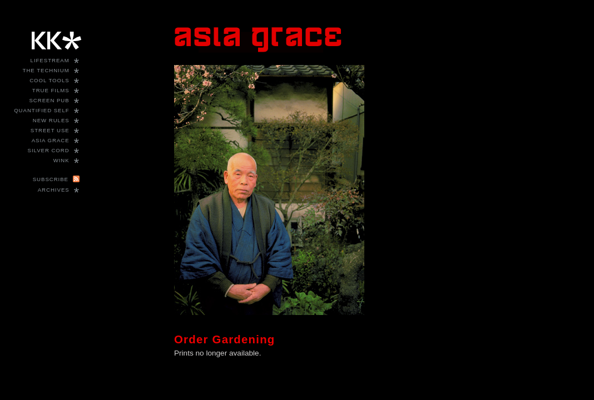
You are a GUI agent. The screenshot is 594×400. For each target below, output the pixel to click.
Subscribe (50, 179)
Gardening (243, 339)
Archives (54, 190)
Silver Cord (49, 150)
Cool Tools (49, 80)
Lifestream (50, 60)
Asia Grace (51, 140)
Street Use (50, 130)
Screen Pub (49, 100)
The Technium (46, 70)
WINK (61, 160)
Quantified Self (41, 110)
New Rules (51, 120)
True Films (51, 90)
